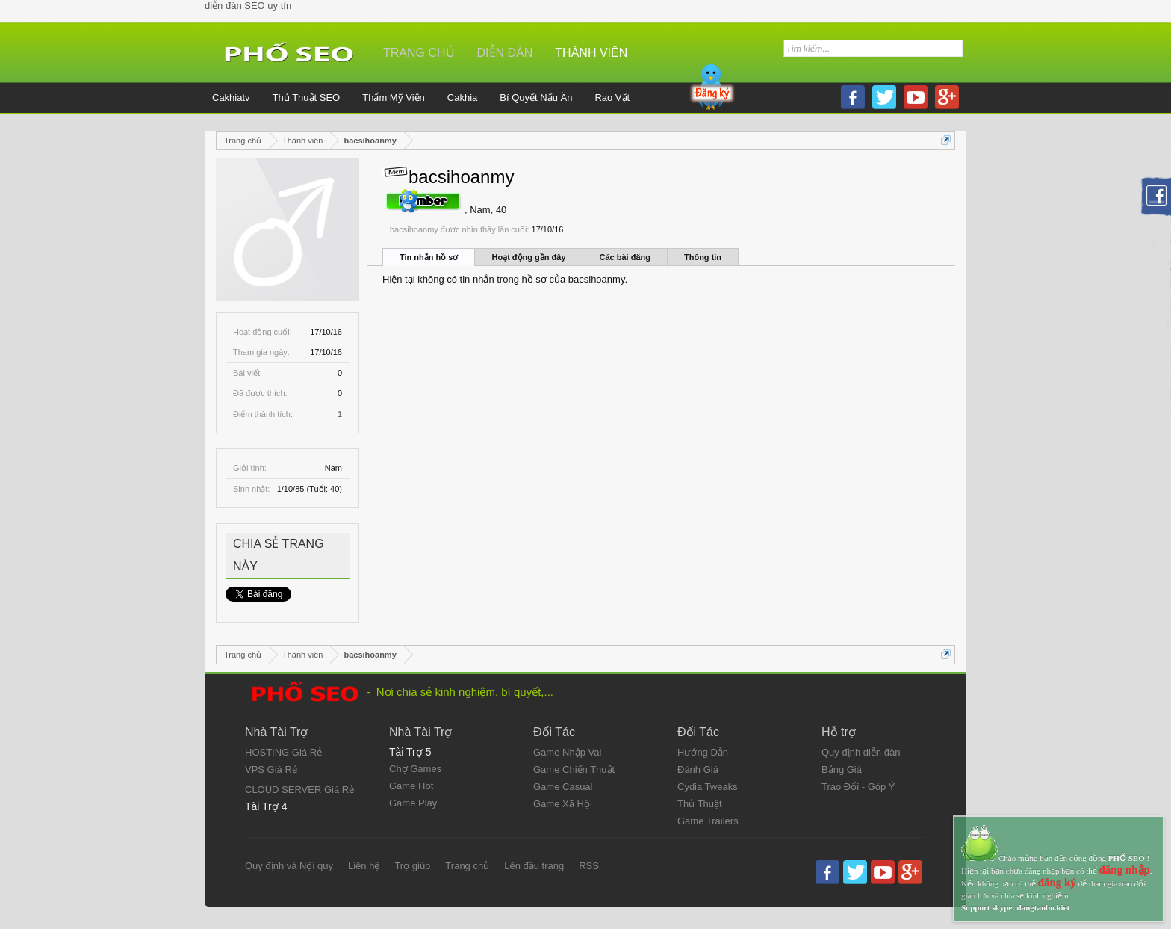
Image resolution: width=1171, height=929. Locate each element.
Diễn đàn (505, 52)
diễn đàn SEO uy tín (248, 5)
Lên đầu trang (534, 865)
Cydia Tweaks (707, 786)
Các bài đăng (625, 257)
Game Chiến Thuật (574, 769)
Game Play (413, 803)
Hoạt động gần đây (528, 257)
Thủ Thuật (699, 803)
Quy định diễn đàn (860, 752)
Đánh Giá (697, 769)
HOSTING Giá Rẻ (283, 752)
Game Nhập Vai (567, 752)
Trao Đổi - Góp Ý (858, 786)
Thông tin (702, 257)
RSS (589, 865)
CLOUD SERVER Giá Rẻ (299, 789)
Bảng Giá (841, 769)
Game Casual (562, 786)
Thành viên (591, 52)
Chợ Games (415, 768)
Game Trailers (708, 821)
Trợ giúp (412, 865)
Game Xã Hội (562, 803)
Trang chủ (419, 52)
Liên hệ (363, 865)
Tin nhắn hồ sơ (429, 257)
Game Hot (411, 785)
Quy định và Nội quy (289, 865)
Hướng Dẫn (702, 752)
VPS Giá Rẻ (271, 769)
